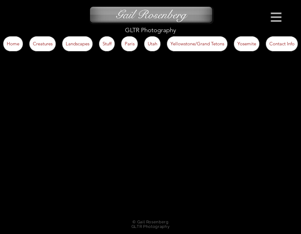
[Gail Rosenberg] (151, 14)
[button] (276, 17)
